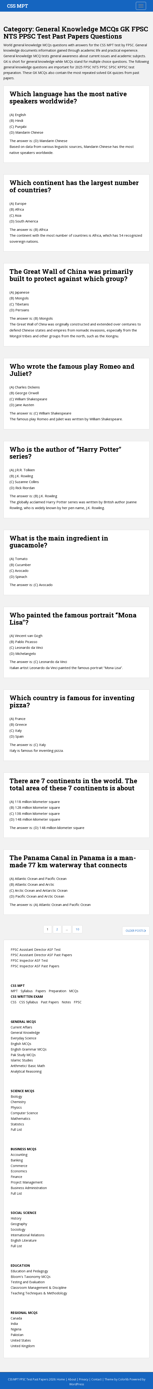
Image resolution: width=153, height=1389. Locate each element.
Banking (17, 1160)
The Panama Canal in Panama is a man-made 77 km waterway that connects (73, 861)
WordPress (76, 1384)
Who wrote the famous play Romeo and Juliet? (72, 370)
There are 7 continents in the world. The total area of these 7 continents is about (73, 784)
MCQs (73, 991)
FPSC (78, 1002)
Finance (16, 1176)
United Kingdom (23, 1346)
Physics (16, 1107)
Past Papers (50, 1002)
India (14, 1323)
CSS (13, 1002)
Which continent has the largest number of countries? (74, 186)
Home (61, 1379)
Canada (16, 1318)
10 (77, 929)
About (72, 1379)
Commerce (19, 1166)
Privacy (83, 1379)
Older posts (136, 931)
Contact (96, 1379)
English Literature (24, 1240)
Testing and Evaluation (28, 1282)
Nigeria (16, 1329)
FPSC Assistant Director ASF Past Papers (41, 955)
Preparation (57, 991)
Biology (16, 1096)
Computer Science (24, 1113)
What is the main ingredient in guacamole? (59, 542)
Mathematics (20, 1118)
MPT (14, 991)
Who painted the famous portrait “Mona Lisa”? (73, 619)
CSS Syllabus (28, 1002)
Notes (66, 1002)
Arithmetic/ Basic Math (28, 1066)
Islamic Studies (22, 1060)
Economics (19, 1171)
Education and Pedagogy (29, 1271)
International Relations (28, 1235)
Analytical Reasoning (26, 1071)
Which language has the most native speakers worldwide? (68, 97)
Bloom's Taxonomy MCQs (31, 1276)
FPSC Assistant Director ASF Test (36, 949)
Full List (16, 1129)
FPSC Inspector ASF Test (29, 960)
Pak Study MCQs (23, 1055)
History (16, 1218)
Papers (40, 991)
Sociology (18, 1229)
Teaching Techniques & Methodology (39, 1293)
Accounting (19, 1154)
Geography (19, 1224)
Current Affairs (21, 1027)
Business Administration (29, 1188)
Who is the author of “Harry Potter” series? (65, 453)
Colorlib (123, 1379)
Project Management (27, 1182)
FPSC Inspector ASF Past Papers (35, 966)
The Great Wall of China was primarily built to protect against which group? (71, 275)
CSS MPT (17, 6)
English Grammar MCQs (29, 1049)
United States (21, 1340)
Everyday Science (23, 1038)
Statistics (17, 1124)
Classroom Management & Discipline (39, 1287)
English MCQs (21, 1043)
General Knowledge (25, 1032)
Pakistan (17, 1335)
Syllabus (27, 991)
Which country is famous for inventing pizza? (72, 701)
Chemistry (18, 1102)
